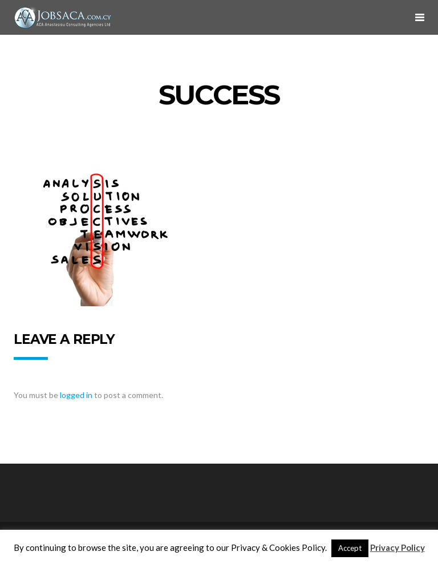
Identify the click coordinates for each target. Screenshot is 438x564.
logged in (76, 395)
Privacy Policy (397, 547)
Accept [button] (350, 548)
